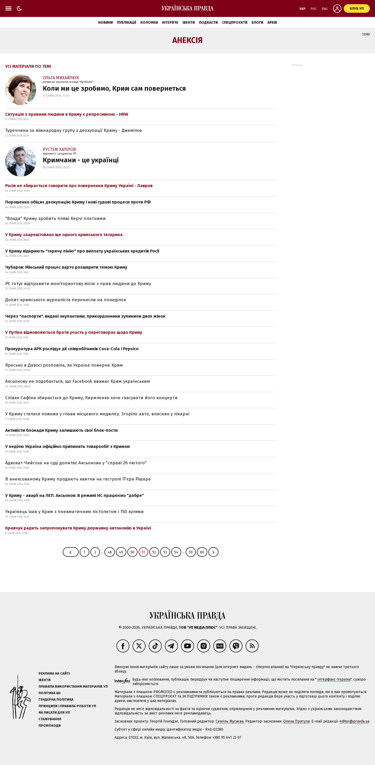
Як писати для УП (54, 712)
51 (143, 552)
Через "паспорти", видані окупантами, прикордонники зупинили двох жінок (85, 316)
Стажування (50, 719)
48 (110, 552)
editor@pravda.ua (354, 721)
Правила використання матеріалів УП (73, 686)
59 (191, 552)
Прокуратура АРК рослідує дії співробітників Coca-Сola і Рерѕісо (72, 348)
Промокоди (50, 725)
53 (165, 552)
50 (132, 552)
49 (121, 552)
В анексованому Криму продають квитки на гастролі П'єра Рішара (78, 479)
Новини (105, 22)
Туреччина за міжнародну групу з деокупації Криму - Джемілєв (73, 130)
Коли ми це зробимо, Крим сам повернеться (114, 88)
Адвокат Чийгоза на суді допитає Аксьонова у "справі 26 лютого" (76, 463)
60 (202, 552)
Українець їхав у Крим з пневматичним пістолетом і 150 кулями (74, 511)
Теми (366, 34)
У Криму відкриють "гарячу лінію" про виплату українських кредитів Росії (82, 251)
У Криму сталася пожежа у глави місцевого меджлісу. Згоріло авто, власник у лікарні (97, 414)
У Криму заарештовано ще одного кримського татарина (64, 234)
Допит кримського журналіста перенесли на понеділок (65, 300)
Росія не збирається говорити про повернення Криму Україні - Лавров (79, 185)
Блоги (257, 22)
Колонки (149, 22)
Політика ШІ (49, 693)
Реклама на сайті (54, 673)
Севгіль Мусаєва (229, 721)
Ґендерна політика (56, 699)
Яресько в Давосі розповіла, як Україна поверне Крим (64, 365)
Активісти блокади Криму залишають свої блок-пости (61, 430)
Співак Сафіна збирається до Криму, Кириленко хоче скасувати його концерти (91, 397)
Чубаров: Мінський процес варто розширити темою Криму (66, 267)
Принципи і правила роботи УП (67, 706)
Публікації (126, 22)
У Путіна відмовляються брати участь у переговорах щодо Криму (73, 332)
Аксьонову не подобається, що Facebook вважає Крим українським (77, 381)
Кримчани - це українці (81, 160)
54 (176, 552)
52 (154, 552)
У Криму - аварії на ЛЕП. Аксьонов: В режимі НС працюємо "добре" (74, 495)
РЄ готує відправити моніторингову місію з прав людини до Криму (78, 283)
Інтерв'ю (170, 22)
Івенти (189, 22)
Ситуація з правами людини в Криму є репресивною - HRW (66, 114)
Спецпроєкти (234, 22)
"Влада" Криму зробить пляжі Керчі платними (55, 218)
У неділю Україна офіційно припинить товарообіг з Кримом (67, 446)
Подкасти (208, 22)
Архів (272, 22)
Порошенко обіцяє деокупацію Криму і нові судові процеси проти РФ (78, 202)
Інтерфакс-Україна (334, 679)
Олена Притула (296, 721)
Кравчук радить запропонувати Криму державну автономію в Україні (78, 528)
